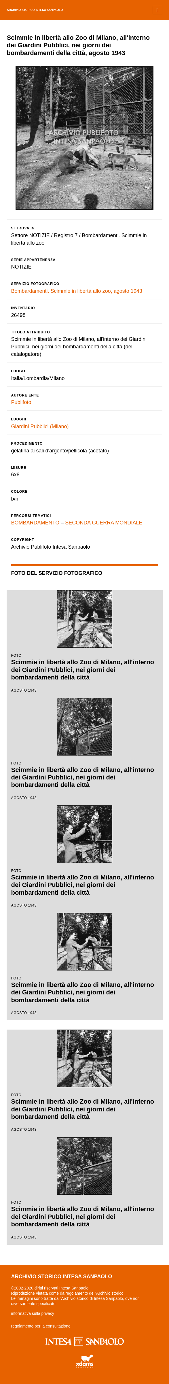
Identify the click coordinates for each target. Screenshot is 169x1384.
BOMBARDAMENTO (35, 523)
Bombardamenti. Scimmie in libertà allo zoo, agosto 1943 (76, 291)
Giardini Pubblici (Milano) (40, 426)
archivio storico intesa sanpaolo (35, 10)
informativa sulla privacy (32, 1313)
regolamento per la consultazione (41, 1326)
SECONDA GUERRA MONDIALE (103, 523)
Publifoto (21, 402)
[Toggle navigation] (157, 10)
